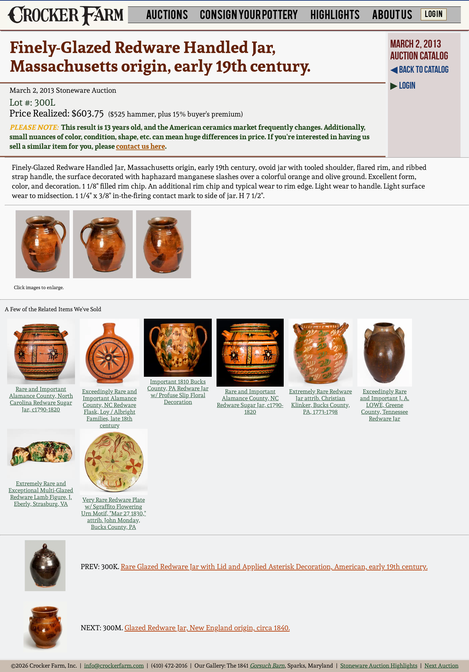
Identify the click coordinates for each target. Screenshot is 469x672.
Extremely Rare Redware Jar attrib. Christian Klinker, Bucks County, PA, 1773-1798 (320, 401)
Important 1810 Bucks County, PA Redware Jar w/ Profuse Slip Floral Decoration (177, 391)
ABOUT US (392, 14)
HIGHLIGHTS (335, 14)
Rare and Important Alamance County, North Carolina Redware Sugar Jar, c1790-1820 (41, 399)
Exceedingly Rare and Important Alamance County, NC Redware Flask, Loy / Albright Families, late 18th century (109, 408)
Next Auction (441, 665)
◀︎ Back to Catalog (419, 69)
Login (407, 85)
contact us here (140, 146)
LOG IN (434, 13)
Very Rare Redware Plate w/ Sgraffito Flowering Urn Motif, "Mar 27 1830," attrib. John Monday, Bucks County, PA (113, 513)
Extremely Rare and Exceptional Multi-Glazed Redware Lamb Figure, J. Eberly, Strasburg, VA (40, 493)
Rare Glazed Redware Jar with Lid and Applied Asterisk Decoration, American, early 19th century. (274, 566)
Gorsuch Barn (267, 665)
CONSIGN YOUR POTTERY (249, 14)
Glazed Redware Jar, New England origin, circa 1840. (207, 627)
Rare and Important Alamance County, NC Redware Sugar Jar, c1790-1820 (250, 401)
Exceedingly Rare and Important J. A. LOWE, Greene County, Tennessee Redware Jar (384, 405)
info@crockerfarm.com (114, 665)
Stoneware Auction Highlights (378, 665)
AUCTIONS (167, 14)
